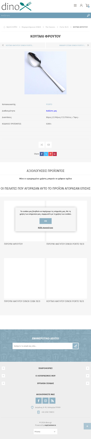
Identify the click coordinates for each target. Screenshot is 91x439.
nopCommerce (50, 425)
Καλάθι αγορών (87, 5)
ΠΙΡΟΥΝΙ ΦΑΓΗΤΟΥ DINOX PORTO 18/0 (65, 244)
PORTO (49, 104)
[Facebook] (39, 401)
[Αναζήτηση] (43, 15)
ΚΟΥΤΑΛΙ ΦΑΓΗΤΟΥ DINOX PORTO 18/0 (65, 301)
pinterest (50, 154)
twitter (46, 154)
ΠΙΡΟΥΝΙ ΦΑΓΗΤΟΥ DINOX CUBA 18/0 (22, 301)
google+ (55, 154)
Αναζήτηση (88, 15)
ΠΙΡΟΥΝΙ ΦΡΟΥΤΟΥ (13, 244)
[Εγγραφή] (43, 346)
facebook (42, 154)
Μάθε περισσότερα (45, 228)
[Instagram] (45, 401)
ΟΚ (45, 221)
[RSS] (52, 401)
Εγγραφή (75, 346)
